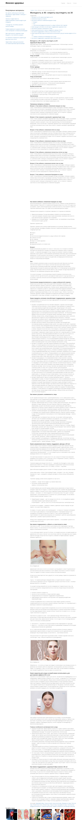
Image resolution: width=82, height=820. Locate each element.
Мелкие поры (46, 805)
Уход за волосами (56, 803)
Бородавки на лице (62, 805)
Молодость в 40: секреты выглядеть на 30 (42, 17)
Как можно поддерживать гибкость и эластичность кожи (46, 31)
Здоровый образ (40, 803)
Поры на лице (53, 805)
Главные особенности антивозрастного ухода (44, 36)
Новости (69, 3)
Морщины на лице (66, 803)
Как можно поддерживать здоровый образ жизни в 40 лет (46, 38)
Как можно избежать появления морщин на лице (44, 20)
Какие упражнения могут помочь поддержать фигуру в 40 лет (47, 30)
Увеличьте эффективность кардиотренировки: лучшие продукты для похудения (16, 20)
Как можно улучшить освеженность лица (42, 28)
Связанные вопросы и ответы (39, 19)
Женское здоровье (15, 3)
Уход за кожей (48, 803)
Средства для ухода (47, 806)
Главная (63, 3)
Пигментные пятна (37, 805)
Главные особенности (57, 806)
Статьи (74, 3)
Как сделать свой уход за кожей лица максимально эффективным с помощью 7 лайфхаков (16, 14)
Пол (34, 23)
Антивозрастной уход (69, 806)
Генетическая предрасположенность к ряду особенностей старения (50, 25)
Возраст (35, 22)
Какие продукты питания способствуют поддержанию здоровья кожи (49, 27)
